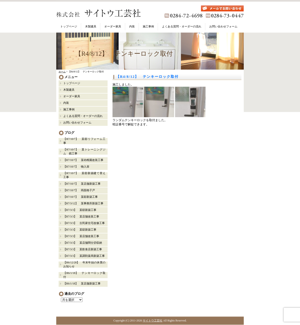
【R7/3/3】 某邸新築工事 (81, 210)
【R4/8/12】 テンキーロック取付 (147, 76)
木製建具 (90, 26)
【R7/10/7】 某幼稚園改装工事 (83, 160)
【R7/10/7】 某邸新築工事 (80, 196)
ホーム (62, 71)
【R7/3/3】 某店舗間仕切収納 (82, 242)
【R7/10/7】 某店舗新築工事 (82, 183)
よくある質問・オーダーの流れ (181, 26)
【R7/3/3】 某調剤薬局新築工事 (84, 256)
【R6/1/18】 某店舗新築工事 (82, 283)
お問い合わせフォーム (223, 26)
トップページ (68, 26)
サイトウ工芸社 (152, 320)
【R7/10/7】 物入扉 (76, 166)
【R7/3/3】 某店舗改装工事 (81, 216)
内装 (132, 26)
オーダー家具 (112, 26)
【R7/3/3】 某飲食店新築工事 (82, 249)
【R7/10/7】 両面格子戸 (79, 190)
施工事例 (148, 26)
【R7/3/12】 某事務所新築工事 (83, 203)
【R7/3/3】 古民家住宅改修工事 (84, 223)
